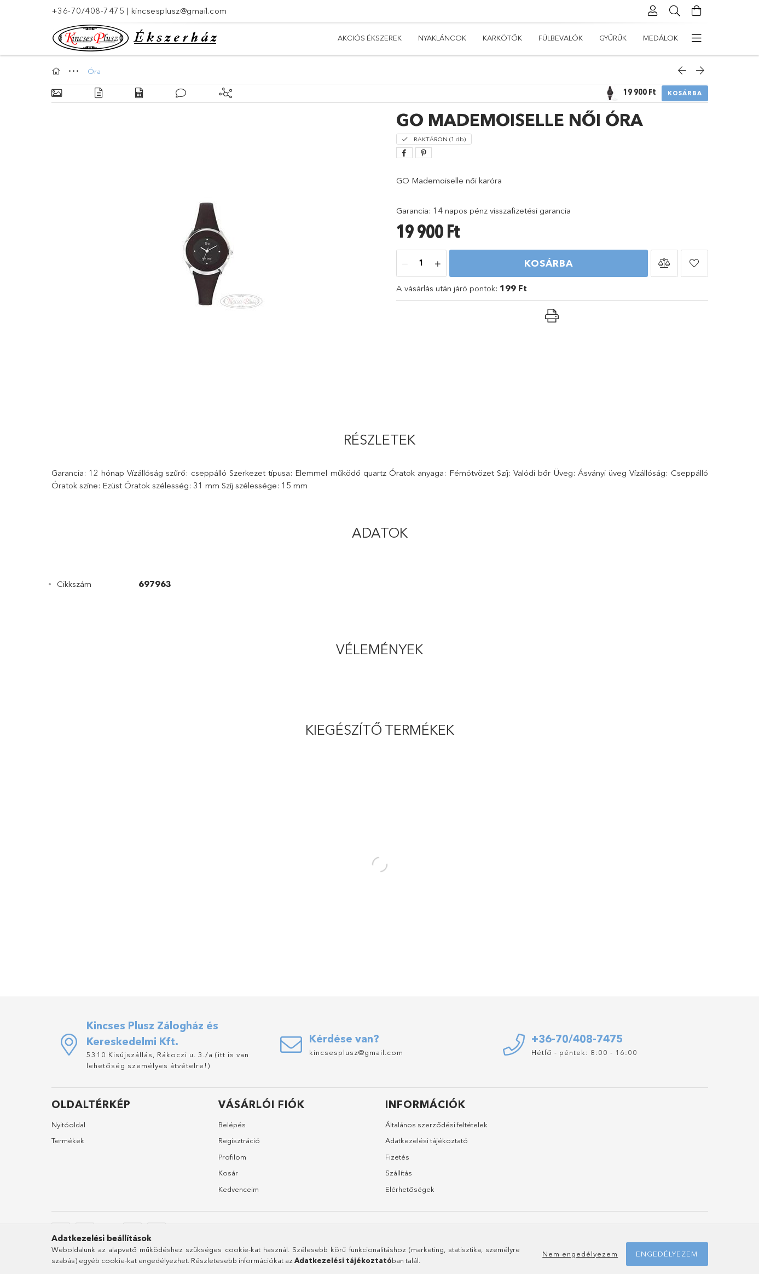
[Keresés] (675, 11)
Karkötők (502, 37)
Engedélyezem (667, 1253)
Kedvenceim (238, 1189)
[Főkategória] (57, 71)
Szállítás (398, 1172)
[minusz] (405, 264)
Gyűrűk (613, 37)
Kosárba (685, 93)
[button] (664, 263)
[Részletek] (98, 93)
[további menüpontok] (697, 38)
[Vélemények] (181, 93)
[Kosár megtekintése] (697, 11)
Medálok (660, 37)
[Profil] (653, 11)
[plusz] (438, 264)
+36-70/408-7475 (88, 10)
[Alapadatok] (56, 93)
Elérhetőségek (409, 1189)
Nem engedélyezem (580, 1253)
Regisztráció (239, 1140)
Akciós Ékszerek (370, 37)
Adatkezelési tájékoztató (426, 1140)
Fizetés (397, 1156)
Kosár (228, 1172)
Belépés (232, 1124)
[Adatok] (139, 93)
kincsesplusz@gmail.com (179, 10)
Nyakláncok (442, 37)
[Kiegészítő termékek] (225, 93)
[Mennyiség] (421, 264)
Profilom (232, 1156)
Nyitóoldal (68, 1124)
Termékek (67, 1140)
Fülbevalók (560, 37)
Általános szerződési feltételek (436, 1124)
